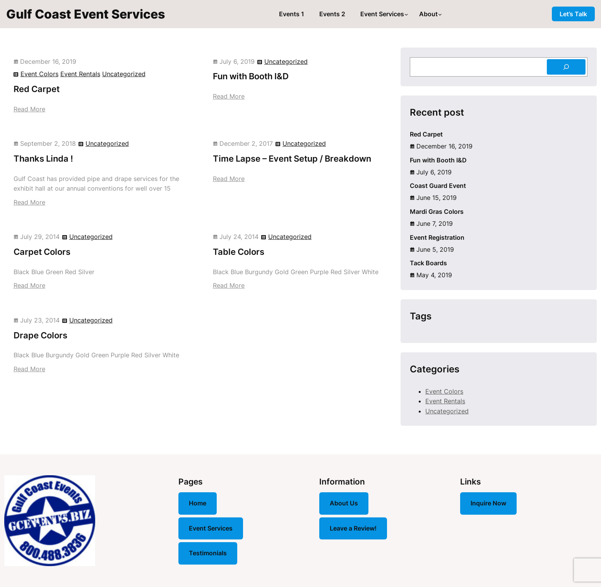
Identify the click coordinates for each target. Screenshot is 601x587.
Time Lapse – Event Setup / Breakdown (292, 159)
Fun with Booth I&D (251, 76)
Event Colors (39, 74)
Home (197, 503)
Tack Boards (428, 263)
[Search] (566, 67)
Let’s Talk (573, 14)
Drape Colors (40, 335)
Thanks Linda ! (43, 159)
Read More (29, 109)
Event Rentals (80, 74)
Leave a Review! (353, 528)
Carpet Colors (42, 252)
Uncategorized (124, 74)
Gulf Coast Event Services (85, 14)
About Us (344, 503)
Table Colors (238, 252)
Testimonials (208, 553)
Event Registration (437, 237)
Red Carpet (37, 89)
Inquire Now (488, 503)
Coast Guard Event (438, 185)
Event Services (211, 528)
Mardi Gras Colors (437, 211)
